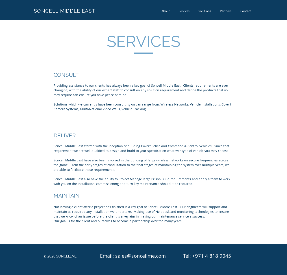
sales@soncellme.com (140, 256)
